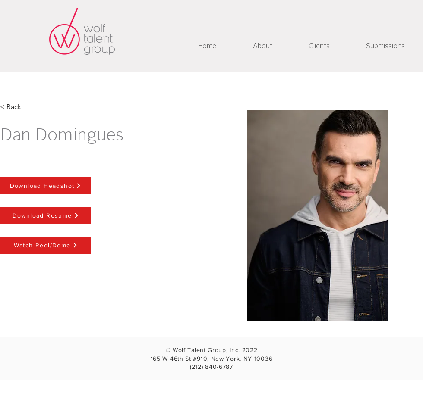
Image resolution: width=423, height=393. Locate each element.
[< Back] (14, 107)
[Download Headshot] (45, 185)
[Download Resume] (45, 215)
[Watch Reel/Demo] (45, 245)
